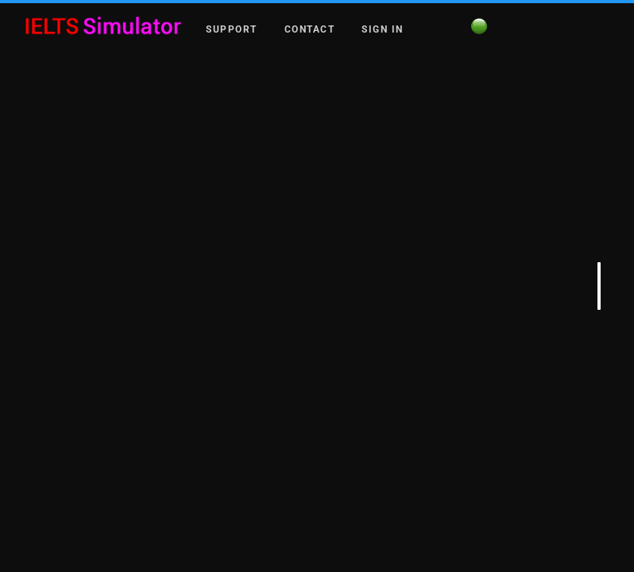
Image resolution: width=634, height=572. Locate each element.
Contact (309, 28)
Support (231, 28)
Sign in (382, 28)
